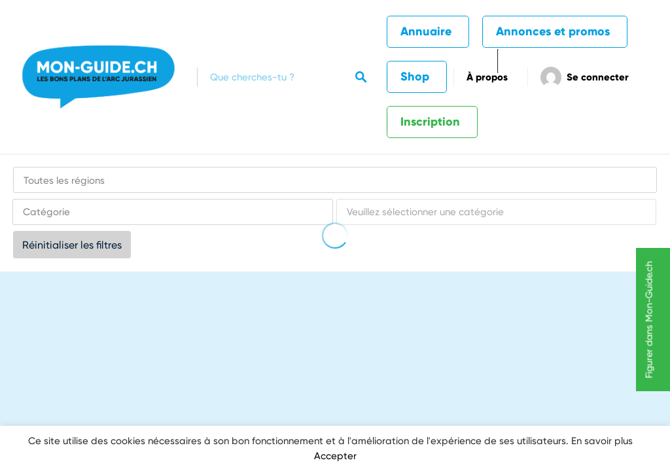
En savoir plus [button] (602, 441)
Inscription (430, 121)
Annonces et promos (553, 31)
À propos (487, 77)
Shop (414, 76)
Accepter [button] (335, 456)
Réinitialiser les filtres (72, 245)
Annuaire (425, 31)
